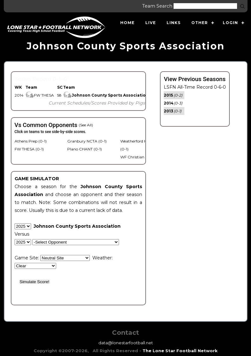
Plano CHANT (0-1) (84, 149)
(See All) (86, 125)
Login (230, 22)
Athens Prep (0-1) (31, 141)
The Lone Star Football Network (180, 350)
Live (150, 22)
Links (174, 22)
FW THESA (39, 95)
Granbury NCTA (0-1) (87, 141)
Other (199, 22)
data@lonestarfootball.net (125, 342)
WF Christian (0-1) (137, 157)
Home (127, 22)
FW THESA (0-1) (29, 149)
